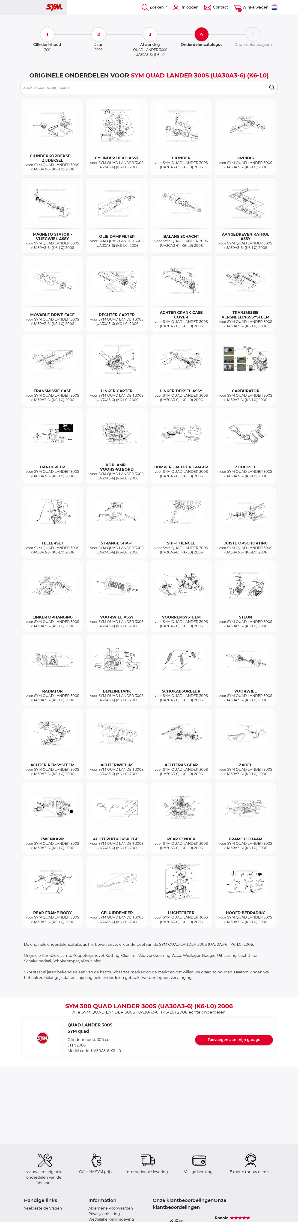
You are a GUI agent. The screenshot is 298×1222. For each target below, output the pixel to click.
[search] (272, 87)
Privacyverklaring (104, 1214)
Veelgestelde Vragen (43, 1208)
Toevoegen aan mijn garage (234, 1040)
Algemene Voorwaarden (110, 1208)
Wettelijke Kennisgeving (111, 1219)
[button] (42, 1037)
